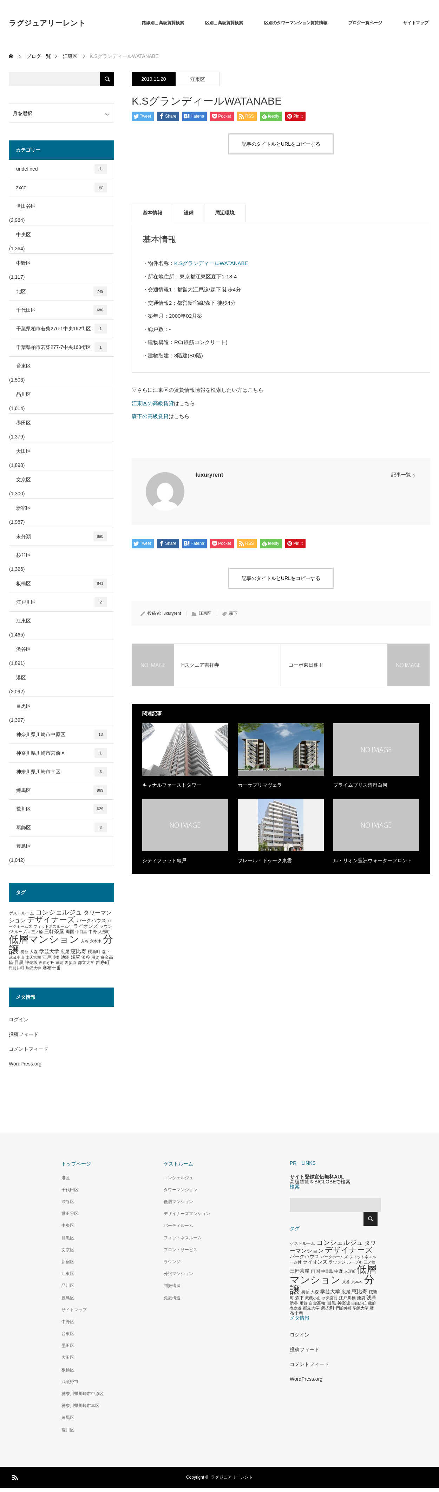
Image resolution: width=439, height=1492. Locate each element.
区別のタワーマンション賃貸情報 (295, 22)
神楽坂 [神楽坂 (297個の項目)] (31, 962)
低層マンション (178, 1201)
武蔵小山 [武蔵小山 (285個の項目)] (16, 957)
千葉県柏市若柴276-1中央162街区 (61, 329)
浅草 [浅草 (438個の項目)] (75, 957)
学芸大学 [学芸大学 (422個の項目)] (49, 951)
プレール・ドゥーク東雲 (265, 860)
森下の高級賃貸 (150, 416)
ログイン (18, 1019)
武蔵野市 (69, 1381)
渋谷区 (23, 649)
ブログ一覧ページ (365, 22)
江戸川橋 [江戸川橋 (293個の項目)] (50, 957)
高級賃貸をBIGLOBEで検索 (320, 1181)
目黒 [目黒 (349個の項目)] (19, 962)
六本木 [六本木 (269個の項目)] (95, 941)
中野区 (23, 263)
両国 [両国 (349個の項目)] (69, 931)
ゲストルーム (178, 1164)
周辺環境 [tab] (225, 213)
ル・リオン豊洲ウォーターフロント (372, 860)
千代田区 (61, 310)
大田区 (23, 451)
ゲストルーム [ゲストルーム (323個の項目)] (21, 913)
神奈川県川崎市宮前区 (61, 753)
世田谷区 (26, 206)
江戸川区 (61, 602)
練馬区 (61, 790)
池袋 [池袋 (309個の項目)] (65, 957)
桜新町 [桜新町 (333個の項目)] (94, 951)
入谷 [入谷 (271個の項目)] (85, 941)
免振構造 (172, 1297)
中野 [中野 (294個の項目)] (93, 932)
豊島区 (23, 846)
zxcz (61, 187)
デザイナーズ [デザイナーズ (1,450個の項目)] (51, 919)
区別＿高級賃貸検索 (224, 22)
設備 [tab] (189, 213)
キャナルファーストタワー (171, 785)
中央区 (23, 234)
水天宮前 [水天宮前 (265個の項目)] (33, 957)
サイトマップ (415, 22)
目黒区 (23, 706)
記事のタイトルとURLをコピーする (281, 144)
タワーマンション (180, 1189)
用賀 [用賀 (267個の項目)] (95, 957)
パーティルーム (178, 1225)
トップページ (76, 1164)
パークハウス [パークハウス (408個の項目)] (91, 920)
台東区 (23, 366)
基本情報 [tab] (152, 213)
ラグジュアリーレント (47, 23)
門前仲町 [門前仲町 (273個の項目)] (16, 968)
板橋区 (61, 583)
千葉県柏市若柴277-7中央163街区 (61, 347)
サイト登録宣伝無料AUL (317, 1177)
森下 (233, 613)
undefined (61, 169)
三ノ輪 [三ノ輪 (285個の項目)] (37, 932)
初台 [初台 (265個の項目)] (24, 952)
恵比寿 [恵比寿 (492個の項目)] (78, 951)
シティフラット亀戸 (164, 860)
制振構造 (172, 1285)
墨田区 (23, 422)
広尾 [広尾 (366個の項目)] (65, 951)
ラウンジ (172, 1261)
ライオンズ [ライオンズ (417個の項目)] (85, 926)
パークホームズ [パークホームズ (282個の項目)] (334, 1257)
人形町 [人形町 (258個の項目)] (104, 932)
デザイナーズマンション (187, 1213)
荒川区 (61, 809)
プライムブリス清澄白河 (360, 785)
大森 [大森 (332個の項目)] (34, 951)
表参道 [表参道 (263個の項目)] (70, 962)
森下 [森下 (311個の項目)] (106, 951)
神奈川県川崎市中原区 (61, 734)
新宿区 (23, 508)
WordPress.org (25, 1064)
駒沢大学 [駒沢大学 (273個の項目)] (33, 968)
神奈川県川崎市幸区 (61, 772)
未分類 (61, 536)
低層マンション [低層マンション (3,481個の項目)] (44, 939)
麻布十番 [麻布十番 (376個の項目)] (51, 967)
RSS (14, 1476)
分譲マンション (178, 1273)
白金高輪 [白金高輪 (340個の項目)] (317, 1303)
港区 (21, 677)
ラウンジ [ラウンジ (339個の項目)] (337, 1262)
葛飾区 (61, 827)
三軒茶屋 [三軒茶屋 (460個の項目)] (54, 931)
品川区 (23, 394)
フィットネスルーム (183, 1237)
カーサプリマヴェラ (260, 785)
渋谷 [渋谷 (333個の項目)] (85, 957)
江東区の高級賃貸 (153, 403)
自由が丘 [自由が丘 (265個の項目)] (46, 962)
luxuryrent (209, 475)
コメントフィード (28, 1049)
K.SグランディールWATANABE (211, 263)
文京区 (23, 479)
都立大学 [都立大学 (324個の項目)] (86, 962)
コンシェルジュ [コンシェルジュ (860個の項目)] (58, 912)
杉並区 (23, 555)
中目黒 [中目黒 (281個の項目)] (81, 932)
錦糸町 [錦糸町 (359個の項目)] (103, 962)
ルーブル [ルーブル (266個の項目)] (22, 932)
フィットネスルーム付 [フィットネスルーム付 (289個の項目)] (52, 926)
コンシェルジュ (178, 1177)
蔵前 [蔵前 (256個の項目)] (60, 962)
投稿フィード (23, 1034)
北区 (61, 291)
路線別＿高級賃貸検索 (163, 22)
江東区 (197, 79)
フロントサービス (180, 1249)
